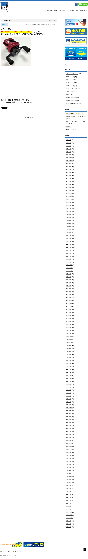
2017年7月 (68, 458)
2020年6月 (68, 354)
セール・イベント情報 (71, 88)
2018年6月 (68, 425)
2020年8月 (68, 348)
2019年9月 (68, 381)
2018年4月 (68, 431)
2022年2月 (68, 294)
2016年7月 (68, 491)
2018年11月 (69, 410)
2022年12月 (69, 265)
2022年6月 (68, 283)
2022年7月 (68, 280)
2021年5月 (68, 321)
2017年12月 (69, 443)
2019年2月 (68, 402)
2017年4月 (68, 467)
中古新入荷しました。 (71, 129)
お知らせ (68, 94)
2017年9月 (68, 452)
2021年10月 (69, 306)
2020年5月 (68, 357)
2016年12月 (69, 476)
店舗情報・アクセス (52, 10)
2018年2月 (68, 437)
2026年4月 (68, 146)
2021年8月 (68, 312)
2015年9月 (68, 521)
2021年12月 (69, 300)
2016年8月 (68, 488)
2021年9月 (68, 309)
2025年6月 (68, 175)
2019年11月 (69, 375)
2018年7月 (68, 422)
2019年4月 (68, 396)
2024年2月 (68, 223)
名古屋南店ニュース (71, 100)
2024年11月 (69, 196)
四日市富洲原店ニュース (72, 103)
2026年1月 (68, 155)
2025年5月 (68, 178)
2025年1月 (68, 190)
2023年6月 (68, 247)
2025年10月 (69, 163)
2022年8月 (68, 277)
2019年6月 (68, 390)
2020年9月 (68, 345)
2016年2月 (68, 506)
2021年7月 (68, 315)
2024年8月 (68, 205)
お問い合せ (85, 10)
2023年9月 (68, 238)
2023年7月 (68, 244)
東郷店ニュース (70, 77)
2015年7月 (68, 527)
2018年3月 (68, 434)
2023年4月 (68, 253)
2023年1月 (68, 262)
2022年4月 (68, 288)
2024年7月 (68, 208)
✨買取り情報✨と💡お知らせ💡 (74, 114)
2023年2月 (68, 259)
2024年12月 (69, 193)
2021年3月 (68, 327)
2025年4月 (68, 181)
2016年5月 (68, 497)
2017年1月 (68, 473)
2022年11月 (69, 268)
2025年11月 (69, 161)
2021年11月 (69, 303)
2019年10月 (69, 378)
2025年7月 (68, 172)
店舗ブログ (54, 24)
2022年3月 (68, 291)
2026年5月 (68, 143)
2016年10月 (69, 482)
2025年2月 (68, 187)
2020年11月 (69, 339)
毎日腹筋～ (69, 127)
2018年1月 (68, 440)
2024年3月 (68, 220)
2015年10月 (69, 518)
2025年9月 (68, 166)
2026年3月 (68, 149)
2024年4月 (68, 217)
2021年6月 (68, 318)
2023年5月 (68, 250)
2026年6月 (68, 140)
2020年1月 (68, 369)
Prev (27, 117)
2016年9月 (68, 485)
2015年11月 (69, 515)
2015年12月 (69, 512)
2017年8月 (68, 455)
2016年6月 (68, 494)
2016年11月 (69, 479)
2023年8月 (68, 241)
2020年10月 (69, 342)
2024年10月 (69, 199)
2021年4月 (68, 324)
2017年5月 (68, 464)
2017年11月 (69, 446)
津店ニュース (69, 80)
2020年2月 (68, 366)
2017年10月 (69, 449)
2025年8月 (68, 169)
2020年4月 (68, 360)
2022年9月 (68, 274)
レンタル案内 (71, 10)
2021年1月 (68, 333)
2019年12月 (69, 372)
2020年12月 (69, 336)
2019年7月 (68, 387)
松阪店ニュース (47, 24)
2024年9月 (68, 202)
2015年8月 (68, 524)
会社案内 (78, 10)
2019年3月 (68, 399)
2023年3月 (68, 256)
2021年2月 (68, 330)
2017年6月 (68, 461)
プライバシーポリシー (5, 551)
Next (30, 117)
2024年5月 (68, 214)
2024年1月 (68, 226)
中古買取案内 (62, 10)
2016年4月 (68, 500)
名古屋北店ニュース (71, 97)
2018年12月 (69, 408)
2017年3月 (68, 470)
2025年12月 (69, 158)
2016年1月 (68, 509)
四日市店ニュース (70, 82)
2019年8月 (68, 384)
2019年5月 (68, 393)
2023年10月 (69, 235)
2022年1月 (68, 297)
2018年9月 (68, 417)
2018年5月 (68, 428)
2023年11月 (69, 232)
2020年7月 (68, 351)
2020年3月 (68, 363)
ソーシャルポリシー (18, 551)
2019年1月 (68, 405)
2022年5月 (68, 286)
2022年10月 (69, 271)
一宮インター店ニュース (72, 74)
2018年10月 (69, 413)
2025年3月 (68, 184)
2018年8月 (68, 419)
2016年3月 (68, 503)
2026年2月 (68, 152)
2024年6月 (68, 211)
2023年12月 (69, 229)
